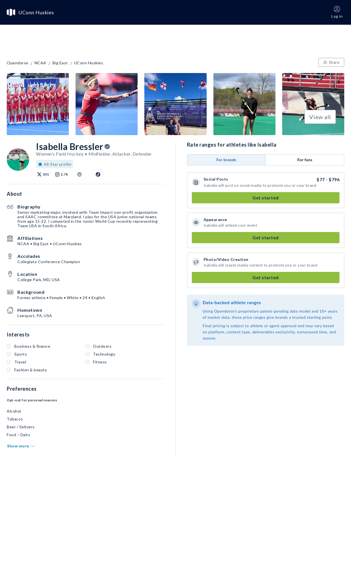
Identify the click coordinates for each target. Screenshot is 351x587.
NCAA (40, 63)
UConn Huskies (88, 63)
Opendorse (17, 63)
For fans (305, 159)
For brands (226, 159)
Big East (60, 63)
